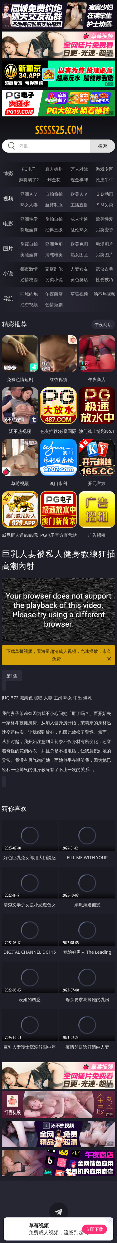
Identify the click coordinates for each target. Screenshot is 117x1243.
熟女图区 (79, 254)
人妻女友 (79, 269)
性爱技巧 (104, 279)
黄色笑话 (79, 279)
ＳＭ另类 (104, 205)
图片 (8, 248)
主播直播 (79, 205)
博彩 (8, 173)
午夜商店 (54, 294)
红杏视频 (29, 304)
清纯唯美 (54, 254)
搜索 (102, 146)
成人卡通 (79, 219)
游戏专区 (104, 169)
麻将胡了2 (29, 180)
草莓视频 (79, 294)
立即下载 (94, 1229)
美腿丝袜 (29, 254)
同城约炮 (29, 294)
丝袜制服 (54, 205)
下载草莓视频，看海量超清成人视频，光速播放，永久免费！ (59, 655)
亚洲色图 (54, 244)
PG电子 (29, 169)
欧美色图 (79, 244)
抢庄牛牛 (104, 180)
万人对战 (79, 169)
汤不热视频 (104, 294)
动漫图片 (104, 244)
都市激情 (29, 269)
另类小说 (54, 279)
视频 (8, 198)
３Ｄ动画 (104, 194)
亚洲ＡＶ (29, 194)
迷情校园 (29, 279)
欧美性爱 (104, 219)
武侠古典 (104, 269)
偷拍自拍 (54, 219)
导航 (8, 298)
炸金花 (54, 180)
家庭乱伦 (54, 269)
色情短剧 (54, 304)
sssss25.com (58, 130)
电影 (8, 223)
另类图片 (104, 254)
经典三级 (54, 229)
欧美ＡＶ (79, 194)
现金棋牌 (79, 180)
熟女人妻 (29, 205)
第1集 (11, 676)
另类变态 (104, 229)
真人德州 (54, 169)
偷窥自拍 (29, 244)
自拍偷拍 (54, 194)
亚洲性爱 (29, 219)
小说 (8, 273)
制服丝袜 (29, 229)
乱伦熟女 (79, 229)
